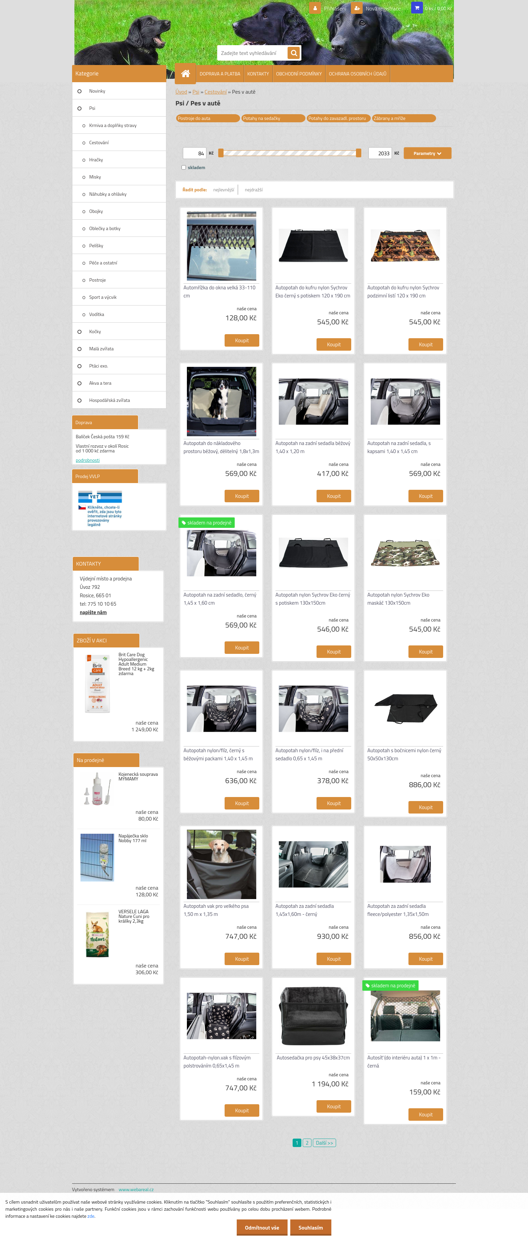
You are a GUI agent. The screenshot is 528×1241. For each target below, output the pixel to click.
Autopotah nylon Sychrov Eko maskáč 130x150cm (398, 599)
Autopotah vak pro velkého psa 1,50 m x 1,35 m (216, 910)
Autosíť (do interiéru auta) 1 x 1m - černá (404, 1062)
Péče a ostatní (103, 262)
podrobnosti (88, 460)
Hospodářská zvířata (109, 400)
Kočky (95, 331)
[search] (294, 53)
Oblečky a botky (105, 228)
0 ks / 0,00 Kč (438, 8)
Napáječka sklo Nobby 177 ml (133, 838)
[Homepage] (188, 73)
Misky (95, 176)
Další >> (324, 1143)
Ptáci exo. (98, 365)
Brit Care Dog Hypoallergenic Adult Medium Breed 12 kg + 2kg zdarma (136, 664)
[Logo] (240, 21)
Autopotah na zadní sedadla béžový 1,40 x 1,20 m (312, 447)
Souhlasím (310, 1227)
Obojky (96, 211)
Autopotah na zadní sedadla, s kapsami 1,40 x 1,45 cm (399, 447)
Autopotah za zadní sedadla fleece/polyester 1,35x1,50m (398, 910)
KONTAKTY (258, 73)
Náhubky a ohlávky (108, 193)
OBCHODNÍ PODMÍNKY (299, 73)
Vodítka (96, 314)
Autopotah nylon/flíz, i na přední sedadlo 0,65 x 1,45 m (309, 754)
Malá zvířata (101, 348)
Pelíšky (96, 245)
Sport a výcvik (103, 296)
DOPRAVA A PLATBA (220, 73)
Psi (92, 108)
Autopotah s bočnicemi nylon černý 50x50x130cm (404, 754)
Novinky (97, 90)
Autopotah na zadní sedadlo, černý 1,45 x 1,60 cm (220, 599)
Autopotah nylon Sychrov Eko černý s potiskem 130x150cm (312, 599)
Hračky (96, 159)
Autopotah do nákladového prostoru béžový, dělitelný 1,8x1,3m (221, 447)
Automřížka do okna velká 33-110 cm (220, 291)
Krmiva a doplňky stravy (113, 125)
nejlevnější (223, 189)
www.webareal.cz (136, 1189)
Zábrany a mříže (389, 118)
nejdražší (254, 189)
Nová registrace (383, 8)
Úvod (181, 92)
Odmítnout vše (262, 1227)
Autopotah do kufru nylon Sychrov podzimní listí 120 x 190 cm (403, 291)
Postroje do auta (194, 118)
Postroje (97, 279)
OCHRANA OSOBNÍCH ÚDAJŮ (358, 73)
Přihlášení (335, 8)
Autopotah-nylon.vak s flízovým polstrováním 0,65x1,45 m (217, 1062)
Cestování (98, 142)
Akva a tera (100, 382)
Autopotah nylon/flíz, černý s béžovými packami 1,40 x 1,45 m (218, 754)
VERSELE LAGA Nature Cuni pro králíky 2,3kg (134, 916)
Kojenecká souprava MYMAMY (138, 776)
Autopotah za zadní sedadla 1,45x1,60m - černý (304, 910)
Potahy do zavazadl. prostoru (337, 118)
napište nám (93, 612)
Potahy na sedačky (261, 118)
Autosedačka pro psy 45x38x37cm (313, 1057)
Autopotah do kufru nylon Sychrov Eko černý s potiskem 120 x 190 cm (312, 291)
